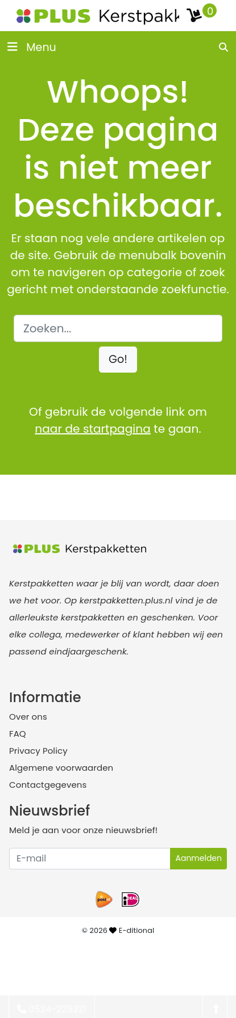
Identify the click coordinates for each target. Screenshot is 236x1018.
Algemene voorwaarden (61, 768)
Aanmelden (198, 858)
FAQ (17, 734)
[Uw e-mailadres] (90, 858)
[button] (118, 360)
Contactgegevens (47, 785)
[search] (224, 47)
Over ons (28, 717)
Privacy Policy (38, 751)
